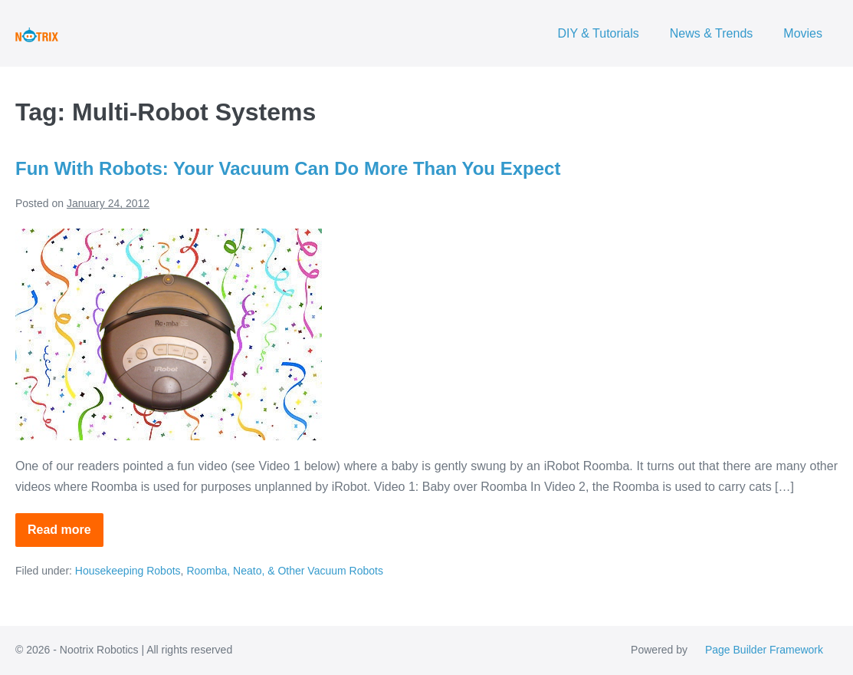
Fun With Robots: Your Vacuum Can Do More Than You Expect (287, 168)
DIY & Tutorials (597, 33)
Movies (802, 33)
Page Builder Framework (764, 650)
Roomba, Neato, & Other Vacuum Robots (284, 571)
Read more (65, 535)
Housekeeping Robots (128, 571)
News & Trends (711, 33)
